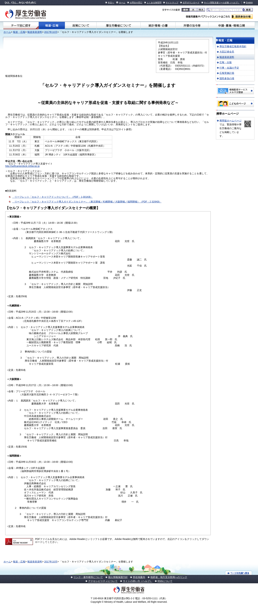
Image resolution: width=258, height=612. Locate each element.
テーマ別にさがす (20, 25)
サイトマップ (172, 2)
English (249, 2)
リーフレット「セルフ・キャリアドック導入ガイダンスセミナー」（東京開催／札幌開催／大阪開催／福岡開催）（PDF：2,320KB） (86, 201)
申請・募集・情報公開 (231, 25)
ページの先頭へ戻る (239, 573)
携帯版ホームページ (230, 120)
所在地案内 (139, 577)
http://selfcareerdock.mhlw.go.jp (22, 166)
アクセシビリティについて (103, 581)
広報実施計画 (226, 73)
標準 (185, 9)
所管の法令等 (192, 25)
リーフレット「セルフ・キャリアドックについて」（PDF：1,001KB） (52, 196)
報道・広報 (52, 25)
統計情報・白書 (158, 25)
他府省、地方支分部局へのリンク (168, 577)
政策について (80, 25)
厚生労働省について (118, 25)
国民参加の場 (242, 16)
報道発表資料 (34, 32)
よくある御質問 (154, 2)
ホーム (122, 2)
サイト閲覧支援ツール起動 (216, 2)
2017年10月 (50, 32)
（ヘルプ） (234, 2)
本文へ (111, 2)
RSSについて (165, 581)
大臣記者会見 (226, 51)
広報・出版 (225, 62)
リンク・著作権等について (88, 577)
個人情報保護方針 (118, 577)
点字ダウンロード (191, 2)
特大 (201, 9)
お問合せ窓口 (136, 2)
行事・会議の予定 (229, 67)
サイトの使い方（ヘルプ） (137, 581)
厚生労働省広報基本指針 (232, 46)
